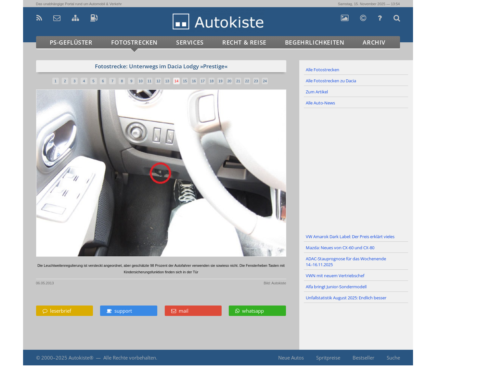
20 (229, 81)
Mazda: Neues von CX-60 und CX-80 (340, 248)
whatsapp (249, 310)
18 (211, 81)
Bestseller (363, 357)
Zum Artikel (317, 92)
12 (158, 81)
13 (167, 81)
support (119, 310)
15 (185, 81)
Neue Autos (291, 357)
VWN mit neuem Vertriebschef (335, 276)
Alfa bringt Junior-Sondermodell (336, 287)
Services (190, 42)
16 (194, 81)
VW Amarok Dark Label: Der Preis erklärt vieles (350, 236)
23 (256, 81)
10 (141, 81)
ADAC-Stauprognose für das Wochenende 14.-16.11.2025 (346, 261)
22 (247, 81)
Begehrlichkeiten (314, 42)
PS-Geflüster (71, 42)
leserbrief (57, 310)
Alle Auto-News (320, 103)
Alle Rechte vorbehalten (129, 357)
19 (220, 81)
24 (265, 81)
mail (179, 310)
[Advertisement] (356, 169)
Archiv (374, 42)
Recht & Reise (244, 42)
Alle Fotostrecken (322, 70)
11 (149, 81)
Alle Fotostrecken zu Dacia (331, 81)
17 (203, 81)
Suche (393, 357)
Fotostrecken (134, 42)
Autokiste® (81, 357)
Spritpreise (328, 357)
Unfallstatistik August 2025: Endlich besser (346, 298)
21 (238, 81)
